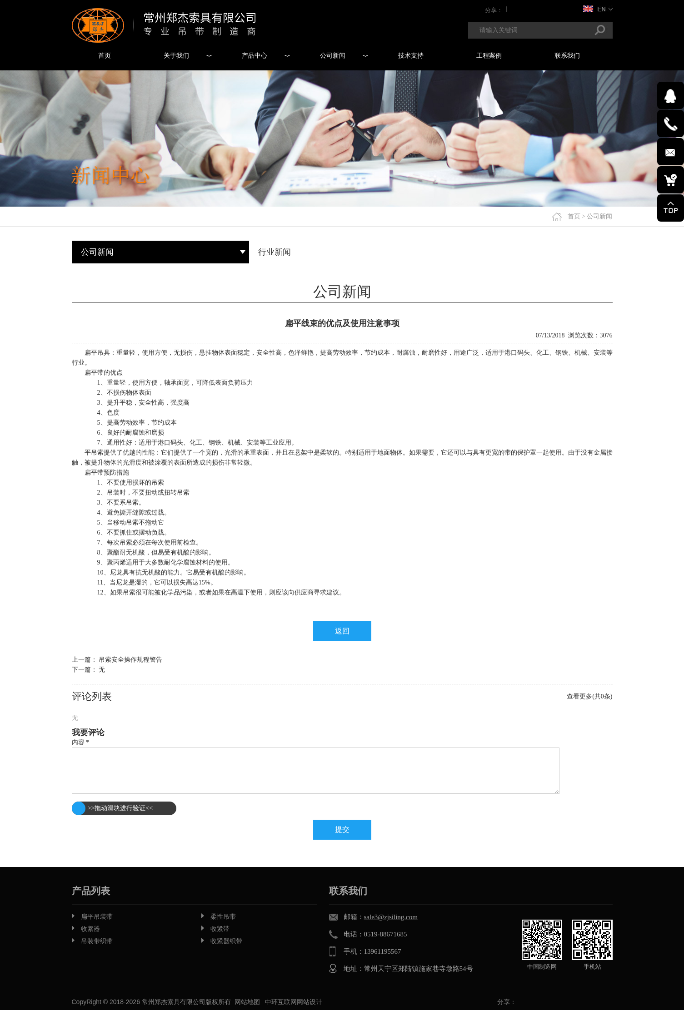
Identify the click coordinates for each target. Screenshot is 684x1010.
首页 (574, 216)
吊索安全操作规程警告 (130, 659)
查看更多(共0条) (589, 696)
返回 (342, 631)
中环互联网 (281, 1001)
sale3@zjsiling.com (391, 917)
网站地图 (247, 1001)
